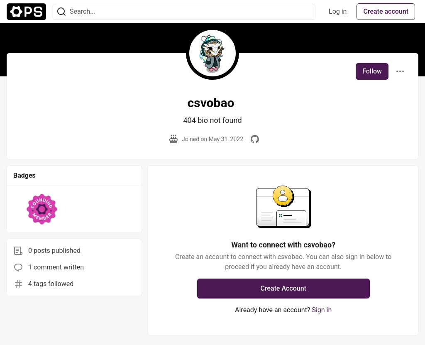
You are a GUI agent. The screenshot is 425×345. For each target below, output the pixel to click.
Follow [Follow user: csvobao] (372, 71)
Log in (338, 11)
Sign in (322, 310)
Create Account (283, 288)
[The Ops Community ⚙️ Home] (26, 11)
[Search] (61, 12)
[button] (42, 209)
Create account (385, 11)
